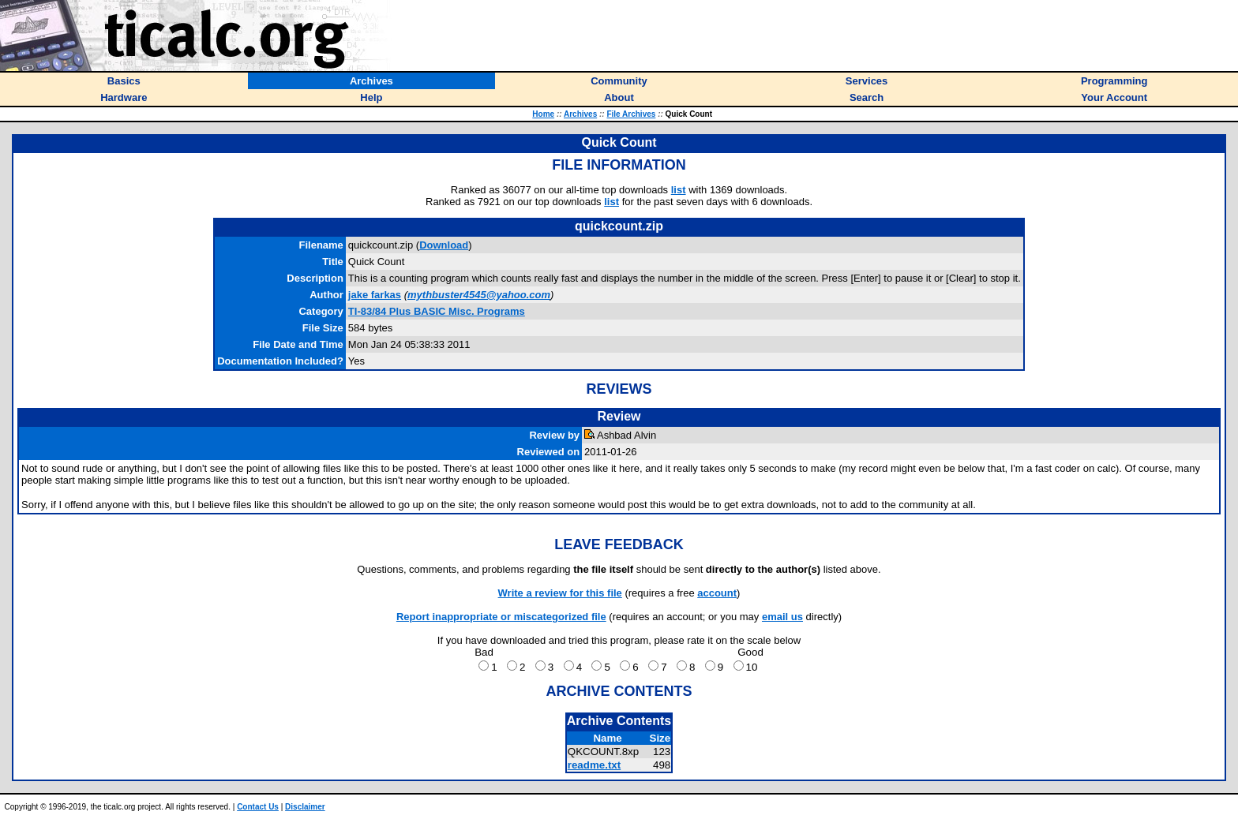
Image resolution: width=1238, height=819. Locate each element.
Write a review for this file (560, 593)
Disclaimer (305, 806)
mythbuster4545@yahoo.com (478, 295)
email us (782, 617)
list (678, 190)
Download (443, 245)
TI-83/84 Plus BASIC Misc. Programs (436, 311)
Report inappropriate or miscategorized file (501, 617)
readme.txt (594, 765)
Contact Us (258, 806)
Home (543, 114)
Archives (580, 114)
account (717, 593)
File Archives (630, 114)
